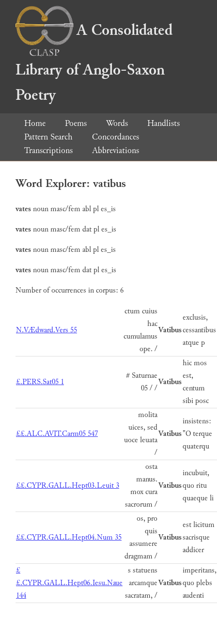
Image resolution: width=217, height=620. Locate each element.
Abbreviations (115, 150)
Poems (76, 123)
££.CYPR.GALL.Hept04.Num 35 (69, 537)
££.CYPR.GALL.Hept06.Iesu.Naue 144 (69, 583)
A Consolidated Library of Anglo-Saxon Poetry (94, 63)
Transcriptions (48, 150)
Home (35, 123)
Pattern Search (48, 137)
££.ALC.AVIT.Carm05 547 (57, 433)
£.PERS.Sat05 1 (40, 382)
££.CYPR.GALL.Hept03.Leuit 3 (67, 485)
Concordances (115, 137)
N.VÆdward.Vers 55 (46, 330)
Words (117, 123)
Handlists (163, 123)
